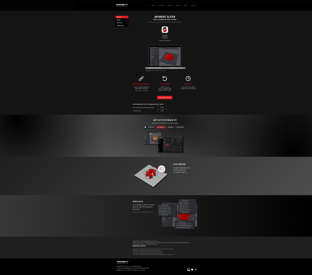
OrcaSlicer (119, 17)
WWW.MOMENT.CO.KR (129, 268)
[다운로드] (162, 107)
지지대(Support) (120, 25)
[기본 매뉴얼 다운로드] (164, 97)
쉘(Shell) (119, 19)
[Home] (153, 5)
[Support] (178, 5)
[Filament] (170, 5)
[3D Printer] (161, 5)
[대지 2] (188, 269)
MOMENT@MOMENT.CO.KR (142, 268)
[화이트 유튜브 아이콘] (192, 269)
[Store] (186, 5)
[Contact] (193, 5)
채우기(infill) (119, 22)
